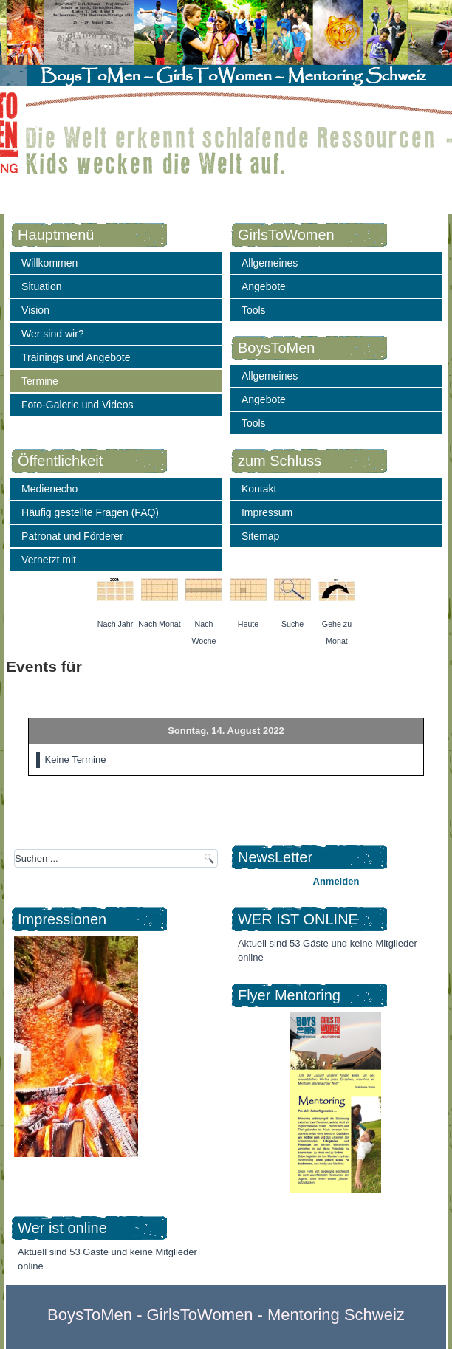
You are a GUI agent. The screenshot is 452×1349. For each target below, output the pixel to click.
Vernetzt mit (48, 560)
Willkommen (49, 263)
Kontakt (259, 489)
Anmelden (336, 881)
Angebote (264, 286)
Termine (39, 381)
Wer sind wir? (52, 334)
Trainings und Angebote (75, 357)
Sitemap (260, 536)
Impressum (267, 512)
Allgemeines (270, 263)
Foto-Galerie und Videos (77, 405)
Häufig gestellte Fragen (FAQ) (90, 512)
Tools (254, 310)
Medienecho (49, 489)
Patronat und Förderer (72, 536)
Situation (41, 286)
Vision (35, 310)
